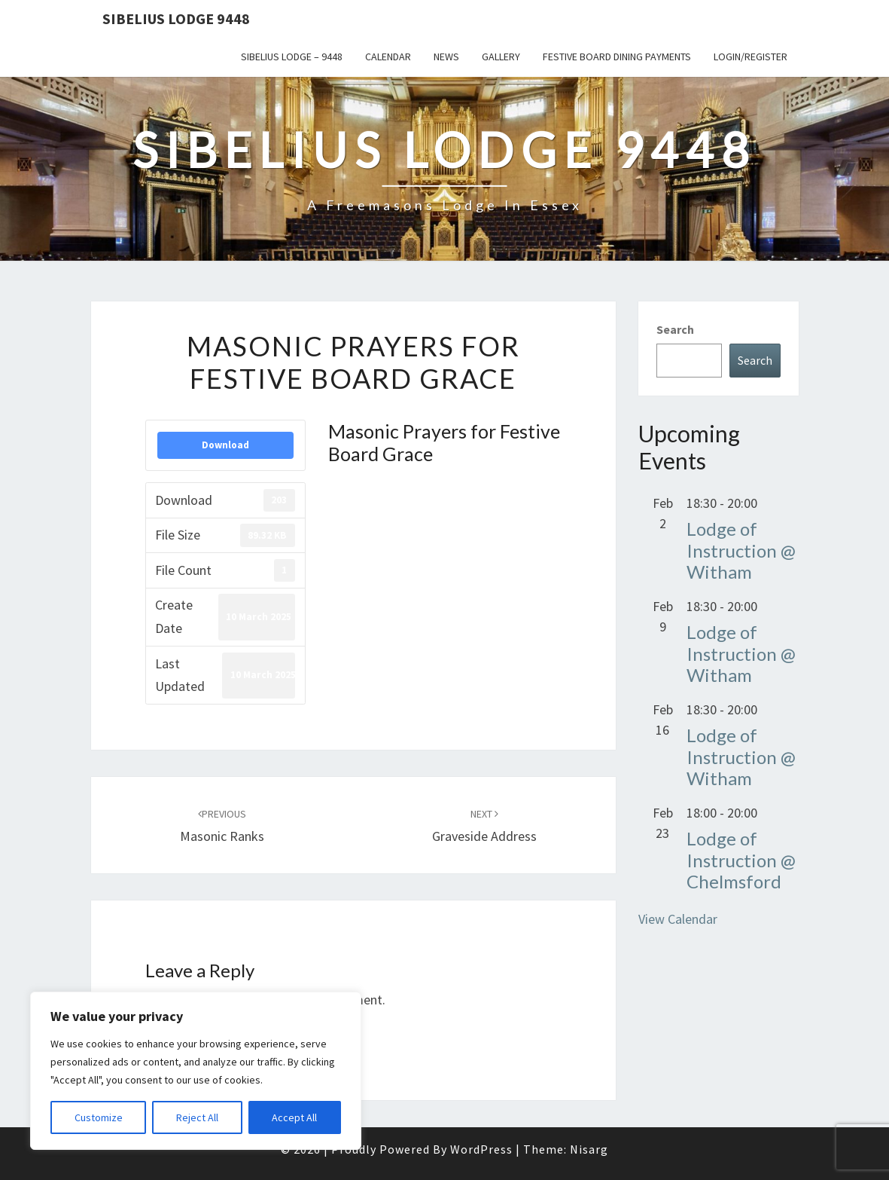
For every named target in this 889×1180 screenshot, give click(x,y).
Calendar (388, 56)
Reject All (197, 1117)
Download (225, 445)
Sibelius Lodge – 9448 (292, 56)
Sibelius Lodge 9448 (176, 18)
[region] (195, 1071)
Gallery (501, 56)
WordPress (481, 1149)
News (446, 56)
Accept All (294, 1117)
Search (675, 329)
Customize (99, 1117)
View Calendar (677, 919)
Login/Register (750, 56)
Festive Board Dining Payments (617, 56)
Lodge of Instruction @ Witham (741, 550)
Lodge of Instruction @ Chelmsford (741, 860)
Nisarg (589, 1149)
